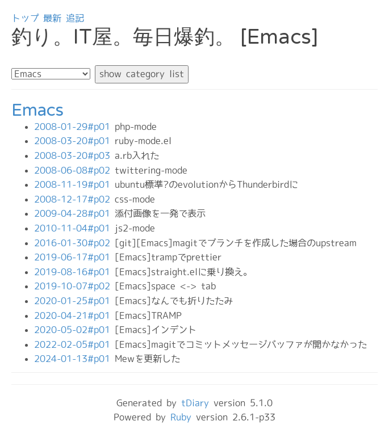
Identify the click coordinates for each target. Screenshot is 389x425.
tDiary (195, 402)
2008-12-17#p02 (74, 199)
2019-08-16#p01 (74, 271)
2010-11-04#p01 (74, 228)
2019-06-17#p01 (74, 257)
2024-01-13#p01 (74, 358)
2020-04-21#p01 (74, 315)
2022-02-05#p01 (74, 344)
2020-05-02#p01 (74, 329)
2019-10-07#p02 (74, 286)
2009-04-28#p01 (74, 213)
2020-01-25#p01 (74, 300)
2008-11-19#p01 (74, 184)
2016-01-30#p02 (74, 242)
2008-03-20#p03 (74, 155)
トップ (25, 18)
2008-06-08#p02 (74, 170)
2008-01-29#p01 (74, 126)
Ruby (180, 417)
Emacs (37, 110)
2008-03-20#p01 (74, 140)
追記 (75, 18)
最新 (52, 18)
